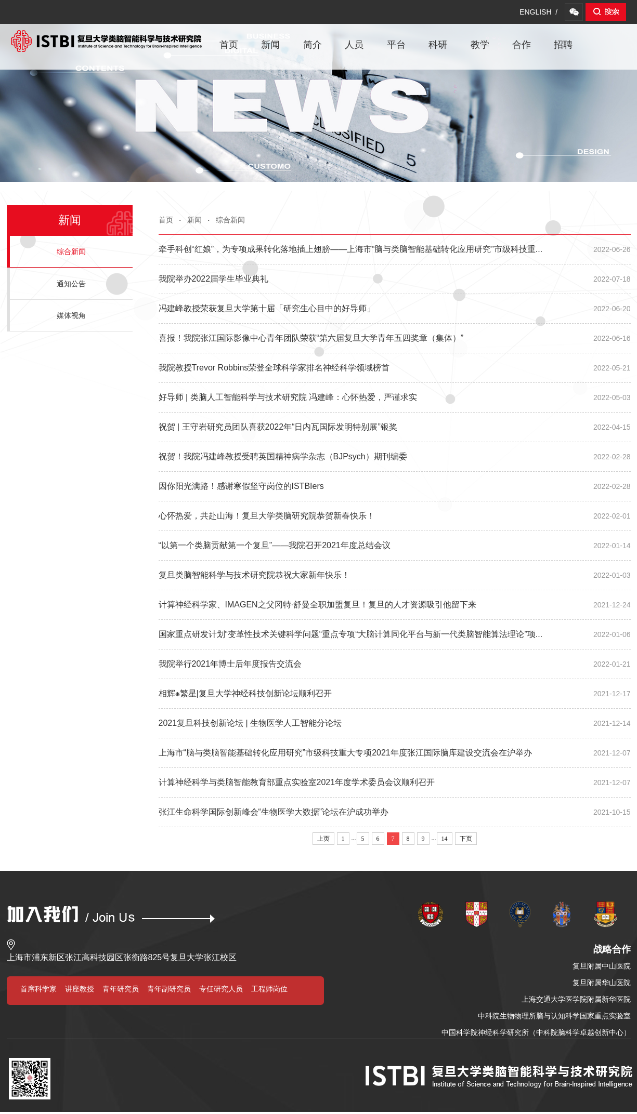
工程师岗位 (269, 989)
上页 (323, 838)
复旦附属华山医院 (602, 982)
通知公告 (71, 284)
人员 (354, 44)
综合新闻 (230, 220)
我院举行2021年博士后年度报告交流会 (395, 664)
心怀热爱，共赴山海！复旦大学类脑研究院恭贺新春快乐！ (395, 516)
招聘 (563, 44)
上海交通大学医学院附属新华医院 (576, 999)
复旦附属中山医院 (602, 966)
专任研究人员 (221, 989)
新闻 (270, 44)
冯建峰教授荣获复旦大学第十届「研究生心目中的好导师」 (395, 308)
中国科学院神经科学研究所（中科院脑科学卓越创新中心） (536, 1032)
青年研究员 (120, 989)
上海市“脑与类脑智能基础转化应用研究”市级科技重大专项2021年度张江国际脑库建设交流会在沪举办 (395, 752)
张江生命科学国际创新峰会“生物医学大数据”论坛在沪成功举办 (395, 812)
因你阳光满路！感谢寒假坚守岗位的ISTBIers (395, 486)
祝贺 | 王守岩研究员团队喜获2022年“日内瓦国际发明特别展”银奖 (395, 427)
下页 (466, 838)
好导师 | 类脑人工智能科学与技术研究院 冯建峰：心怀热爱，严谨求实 (395, 397)
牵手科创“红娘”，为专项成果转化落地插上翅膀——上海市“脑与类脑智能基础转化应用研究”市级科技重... (395, 249)
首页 (228, 44)
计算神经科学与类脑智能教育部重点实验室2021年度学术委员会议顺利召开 (395, 782)
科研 (437, 44)
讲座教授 (79, 989)
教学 (480, 44)
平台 (396, 44)
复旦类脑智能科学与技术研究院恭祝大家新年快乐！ (395, 575)
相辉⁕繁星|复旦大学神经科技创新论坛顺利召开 (395, 693)
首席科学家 (38, 989)
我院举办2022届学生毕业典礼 (395, 279)
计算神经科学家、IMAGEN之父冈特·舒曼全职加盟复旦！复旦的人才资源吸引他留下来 (395, 604)
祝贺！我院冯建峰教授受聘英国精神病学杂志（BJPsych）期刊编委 (395, 456)
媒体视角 (71, 315)
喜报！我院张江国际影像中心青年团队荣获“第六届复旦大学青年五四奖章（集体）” (395, 338)
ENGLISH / (538, 12)
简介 (312, 44)
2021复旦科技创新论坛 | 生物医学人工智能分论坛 (395, 723)
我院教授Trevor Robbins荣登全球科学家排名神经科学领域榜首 (395, 367)
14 (444, 838)
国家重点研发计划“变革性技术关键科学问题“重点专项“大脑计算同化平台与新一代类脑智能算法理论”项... (395, 634)
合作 (521, 44)
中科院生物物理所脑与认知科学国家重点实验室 (554, 1016)
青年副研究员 (169, 989)
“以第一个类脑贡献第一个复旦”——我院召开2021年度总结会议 (395, 545)
